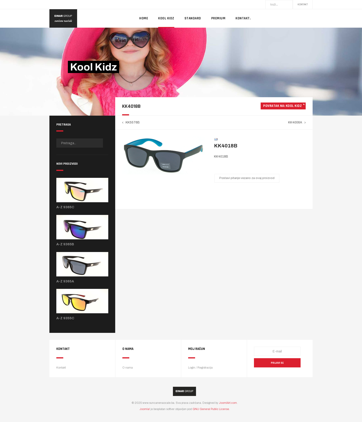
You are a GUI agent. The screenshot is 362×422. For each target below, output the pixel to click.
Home (143, 18)
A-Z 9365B (65, 244)
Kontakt (303, 4)
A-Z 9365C (65, 207)
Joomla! (144, 409)
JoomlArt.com (228, 402)
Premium (218, 18)
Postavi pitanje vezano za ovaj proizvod (247, 178)
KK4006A (295, 122)
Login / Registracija (200, 367)
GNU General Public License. (211, 409)
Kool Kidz (166, 18)
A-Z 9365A (65, 281)
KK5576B (133, 122)
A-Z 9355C (65, 318)
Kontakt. (242, 18)
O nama (127, 367)
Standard (192, 18)
